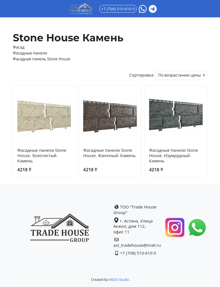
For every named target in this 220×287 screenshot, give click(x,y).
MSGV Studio (118, 279)
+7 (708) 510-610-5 (118, 8)
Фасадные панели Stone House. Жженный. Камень (109, 152)
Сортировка (141, 75)
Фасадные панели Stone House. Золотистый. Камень (41, 155)
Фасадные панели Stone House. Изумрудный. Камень (173, 155)
